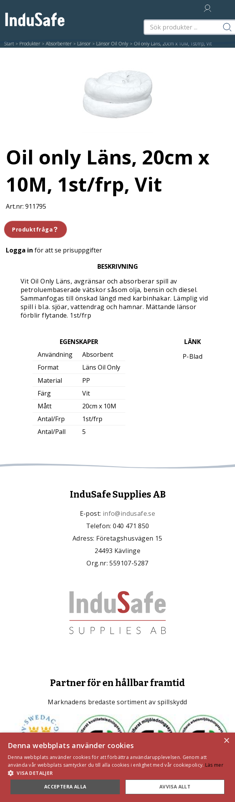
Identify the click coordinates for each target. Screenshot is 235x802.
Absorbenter (59, 43)
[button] (117, 772)
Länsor (84, 43)
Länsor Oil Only (112, 43)
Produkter (29, 43)
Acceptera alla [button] (65, 786)
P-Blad (192, 356)
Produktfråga (35, 229)
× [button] (226, 741)
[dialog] (117, 767)
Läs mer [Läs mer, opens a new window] (214, 765)
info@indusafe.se (129, 513)
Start (9, 43)
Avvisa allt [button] (174, 786)
